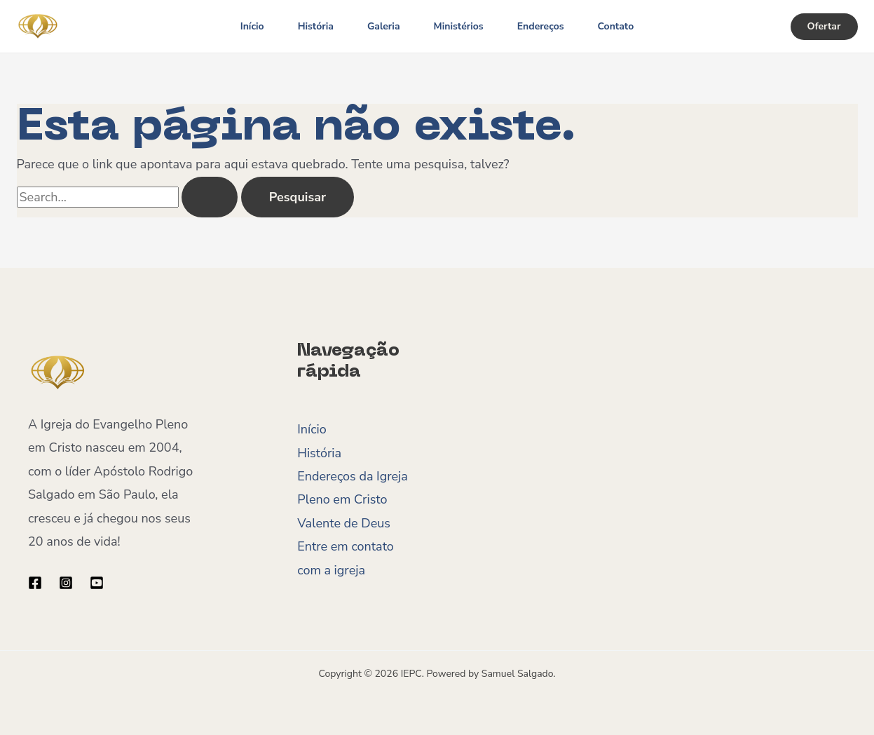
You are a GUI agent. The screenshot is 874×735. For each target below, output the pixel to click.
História (316, 26)
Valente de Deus (343, 523)
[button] (824, 26)
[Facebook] (35, 583)
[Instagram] (66, 583)
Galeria (383, 26)
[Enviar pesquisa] (210, 197)
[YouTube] (97, 583)
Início (252, 26)
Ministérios (459, 26)
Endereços (540, 26)
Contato (616, 26)
